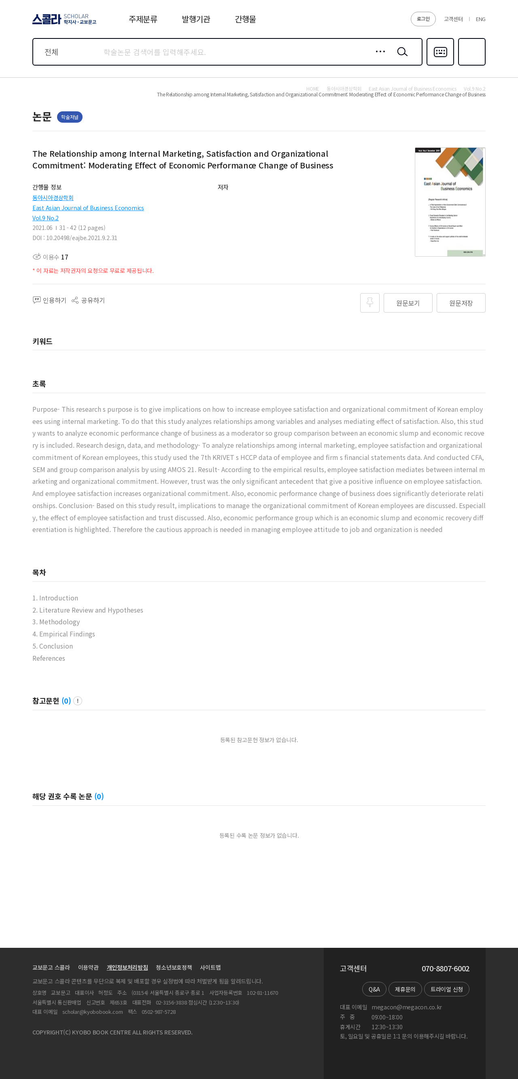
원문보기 (408, 303)
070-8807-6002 (445, 968)
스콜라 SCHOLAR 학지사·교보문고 (63, 23)
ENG (481, 19)
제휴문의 (405, 989)
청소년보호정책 (174, 967)
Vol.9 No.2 (45, 218)
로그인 (423, 18)
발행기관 (196, 19)
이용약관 (88, 967)
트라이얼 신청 (447, 989)
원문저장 (461, 303)
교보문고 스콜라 (51, 967)
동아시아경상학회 (53, 198)
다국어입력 (440, 65)
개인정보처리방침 (127, 967)
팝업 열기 (77, 700)
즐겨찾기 (471, 65)
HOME (312, 89)
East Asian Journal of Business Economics (88, 208)
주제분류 (143, 19)
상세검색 (378, 57)
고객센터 (453, 19)
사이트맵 (210, 967)
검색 (400, 57)
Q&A (374, 989)
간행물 (245, 19)
